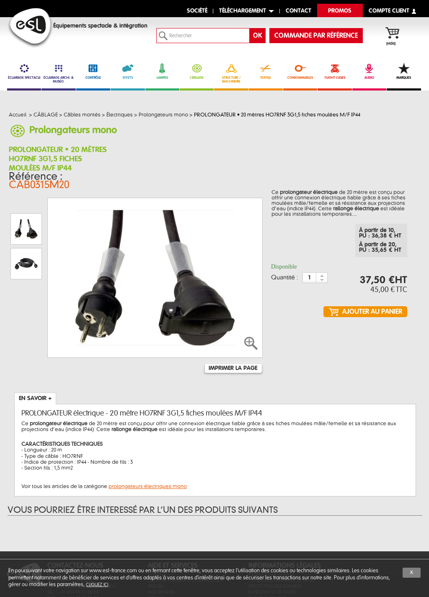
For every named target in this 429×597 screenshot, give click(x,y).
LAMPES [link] (162, 71)
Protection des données (274, 535)
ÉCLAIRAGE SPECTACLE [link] (24, 71)
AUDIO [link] (369, 71)
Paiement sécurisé (267, 547)
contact (298, 11)
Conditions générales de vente (281, 529)
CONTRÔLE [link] (93, 71)
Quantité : (284, 272)
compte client (389, 11)
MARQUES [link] (404, 71)
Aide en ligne (161, 541)
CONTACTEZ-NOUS (75, 515)
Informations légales (271, 524)
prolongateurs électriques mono (148, 435)
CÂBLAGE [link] (197, 71)
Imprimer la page (233, 317)
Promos (339, 11)
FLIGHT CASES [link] (334, 71)
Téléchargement (242, 11)
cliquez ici (97, 584)
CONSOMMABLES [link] (300, 71)
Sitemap (156, 547)
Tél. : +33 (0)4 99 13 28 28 (72, 541)
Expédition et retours (271, 541)
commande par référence (316, 35)
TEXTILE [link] (266, 71)
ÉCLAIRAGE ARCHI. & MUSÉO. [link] (58, 73)
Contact (157, 524)
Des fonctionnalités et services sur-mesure (186, 532)
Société (197, 11)
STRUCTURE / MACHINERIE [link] (231, 73)
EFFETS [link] (128, 71)
